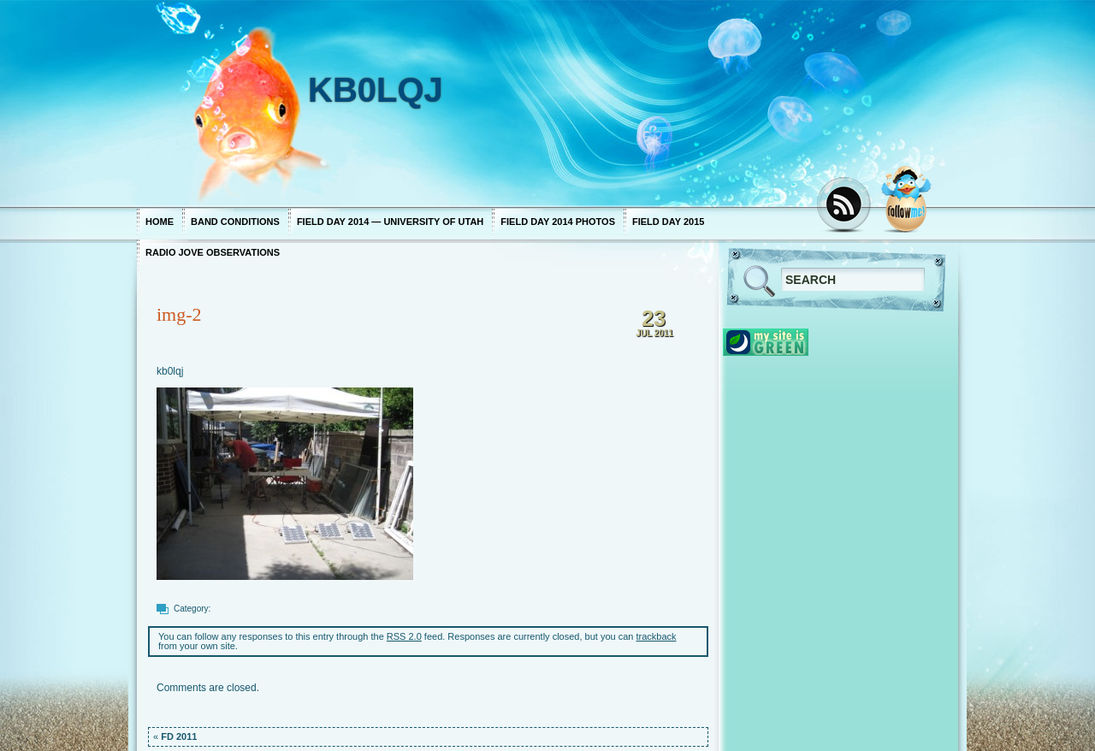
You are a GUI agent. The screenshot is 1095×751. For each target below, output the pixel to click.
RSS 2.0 (404, 636)
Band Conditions (235, 221)
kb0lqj (170, 371)
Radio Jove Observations (212, 252)
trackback (656, 636)
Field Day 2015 (668, 221)
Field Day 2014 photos (557, 221)
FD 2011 (179, 736)
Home (159, 221)
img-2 (179, 314)
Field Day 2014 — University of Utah (390, 221)
